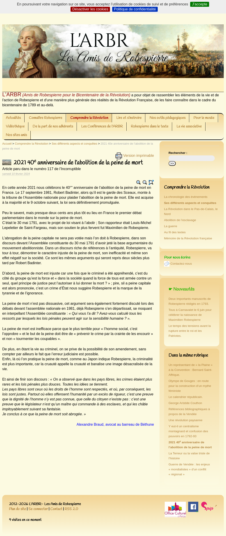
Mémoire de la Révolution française (188, 238)
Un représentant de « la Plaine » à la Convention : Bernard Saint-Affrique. (190, 370)
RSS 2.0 (71, 509)
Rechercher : (178, 153)
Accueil (6, 143)
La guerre (170, 226)
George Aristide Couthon (185, 403)
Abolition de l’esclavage (180, 220)
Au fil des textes (175, 232)
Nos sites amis (16, 135)
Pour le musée (204, 118)
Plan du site (17, 509)
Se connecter (38, 509)
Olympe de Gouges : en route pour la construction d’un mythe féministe (190, 386)
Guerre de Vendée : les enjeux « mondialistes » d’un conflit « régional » (189, 469)
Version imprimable (134, 155)
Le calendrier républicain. (186, 397)
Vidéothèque (15, 126)
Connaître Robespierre (45, 118)
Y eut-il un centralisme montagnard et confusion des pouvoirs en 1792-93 (188, 431)
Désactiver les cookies (90, 9)
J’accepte (199, 4)
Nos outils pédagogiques (167, 118)
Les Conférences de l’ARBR (102, 126)
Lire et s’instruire (129, 118)
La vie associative (189, 126)
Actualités (13, 118)
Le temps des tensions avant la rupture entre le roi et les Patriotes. (190, 330)
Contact (56, 509)
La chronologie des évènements (186, 197)
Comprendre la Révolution (89, 118)
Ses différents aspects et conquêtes (74, 143)
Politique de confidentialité (135, 9)
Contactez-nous (181, 263)
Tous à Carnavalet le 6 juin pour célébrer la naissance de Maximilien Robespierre (190, 314)
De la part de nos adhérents (53, 126)
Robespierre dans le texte (149, 126)
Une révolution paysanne (185, 420)
